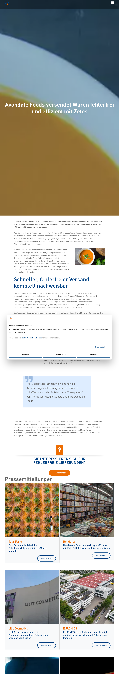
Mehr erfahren (59, 472)
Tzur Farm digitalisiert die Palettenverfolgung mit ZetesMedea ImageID (27, 548)
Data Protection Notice (32, 338)
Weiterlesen (46, 558)
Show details (100, 347)
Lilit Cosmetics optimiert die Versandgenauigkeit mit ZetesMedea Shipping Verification (28, 635)
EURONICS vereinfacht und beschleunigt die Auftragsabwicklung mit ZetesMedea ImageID (85, 635)
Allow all (93, 354)
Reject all (25, 354)
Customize (59, 354)
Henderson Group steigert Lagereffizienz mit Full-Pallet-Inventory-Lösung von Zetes (86, 546)
